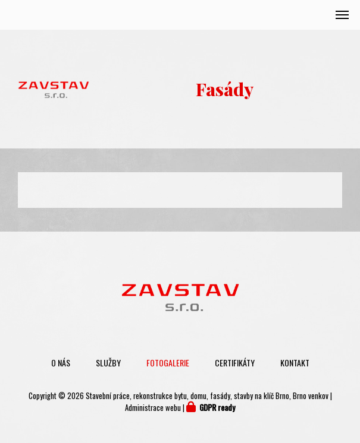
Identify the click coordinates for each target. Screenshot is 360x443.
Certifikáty (235, 362)
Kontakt (294, 362)
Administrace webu (153, 407)
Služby (108, 362)
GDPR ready (217, 407)
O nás (60, 362)
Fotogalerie (167, 362)
